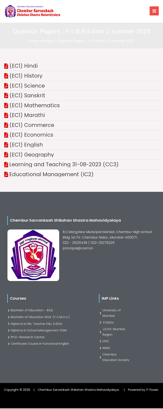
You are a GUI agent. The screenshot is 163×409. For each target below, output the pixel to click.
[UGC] (115, 342)
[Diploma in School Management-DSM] (49, 331)
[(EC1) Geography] (81, 155)
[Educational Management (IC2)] (81, 175)
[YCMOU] (115, 323)
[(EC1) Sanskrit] (81, 96)
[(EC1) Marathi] (81, 116)
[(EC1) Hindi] (81, 67)
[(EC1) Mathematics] (81, 106)
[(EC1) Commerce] (81, 126)
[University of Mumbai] (115, 314)
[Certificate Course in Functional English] (49, 344)
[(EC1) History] (81, 76)
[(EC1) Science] (81, 86)
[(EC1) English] (81, 145)
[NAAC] (115, 348)
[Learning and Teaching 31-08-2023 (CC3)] (81, 165)
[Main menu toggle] (154, 11)
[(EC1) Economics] (81, 136)
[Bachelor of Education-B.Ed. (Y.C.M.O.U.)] (49, 317)
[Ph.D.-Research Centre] (49, 338)
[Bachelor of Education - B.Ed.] (49, 311)
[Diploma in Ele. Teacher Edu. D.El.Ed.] (49, 324)
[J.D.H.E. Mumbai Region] (115, 333)
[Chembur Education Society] (115, 358)
